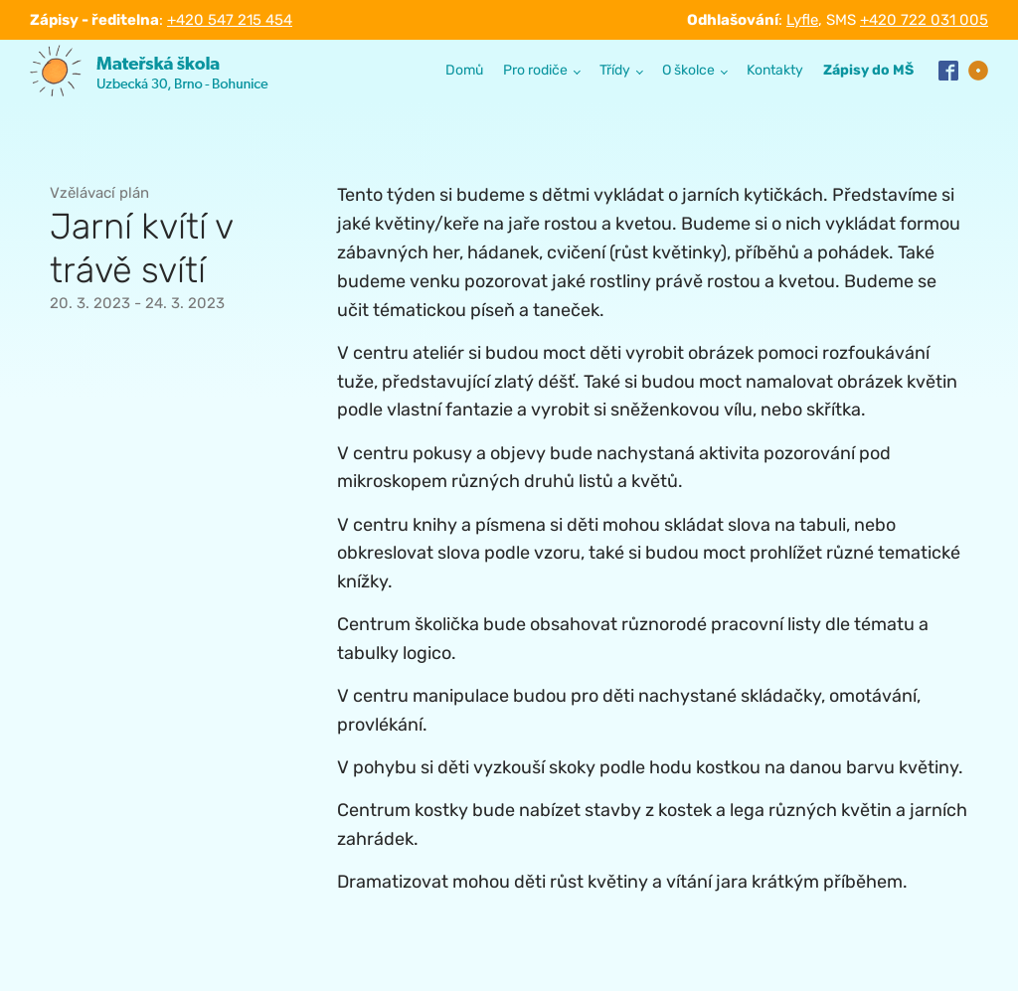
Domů (464, 70)
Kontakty (775, 70)
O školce (688, 70)
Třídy (614, 70)
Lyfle (802, 20)
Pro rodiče (535, 70)
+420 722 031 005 (924, 20)
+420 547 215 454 (229, 20)
